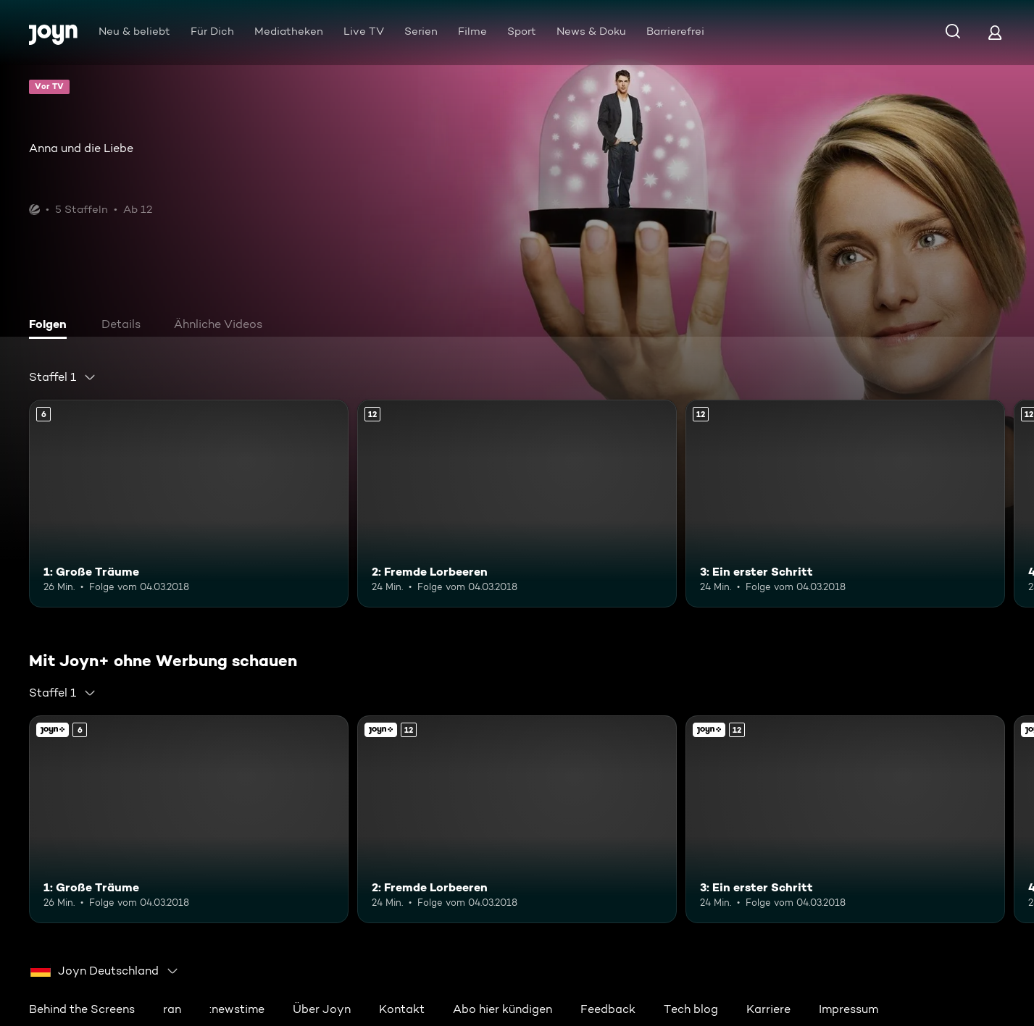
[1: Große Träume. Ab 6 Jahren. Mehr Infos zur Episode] (189, 503)
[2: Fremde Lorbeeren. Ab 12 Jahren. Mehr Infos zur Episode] (517, 503)
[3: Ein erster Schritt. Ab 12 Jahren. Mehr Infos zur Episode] (845, 503)
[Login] (995, 32)
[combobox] (63, 377)
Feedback (607, 1009)
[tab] (51, 326)
